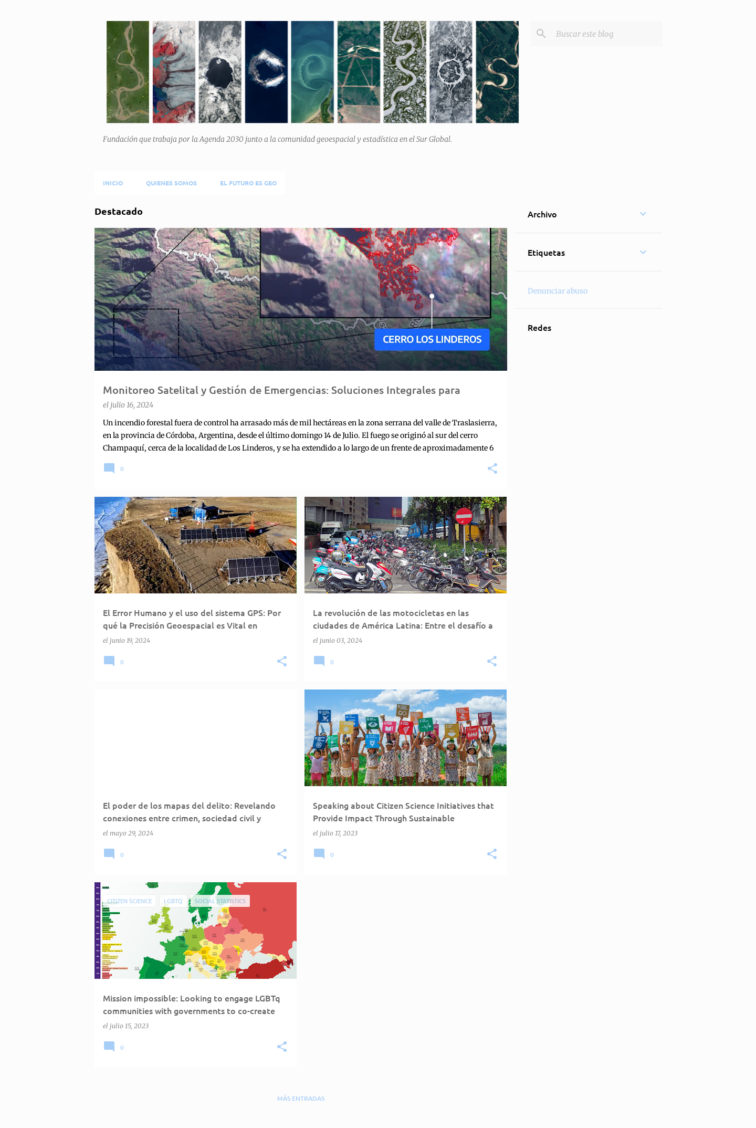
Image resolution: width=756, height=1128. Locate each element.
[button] (492, 469)
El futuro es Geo (248, 183)
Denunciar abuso (557, 291)
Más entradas (300, 1098)
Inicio (113, 183)
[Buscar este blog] (607, 33)
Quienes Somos (171, 183)
